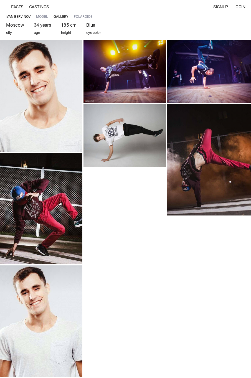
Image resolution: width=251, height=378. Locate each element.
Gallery (61, 16)
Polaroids (83, 16)
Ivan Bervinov (18, 16)
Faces (17, 6)
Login (239, 6)
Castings (39, 6)
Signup (220, 6)
